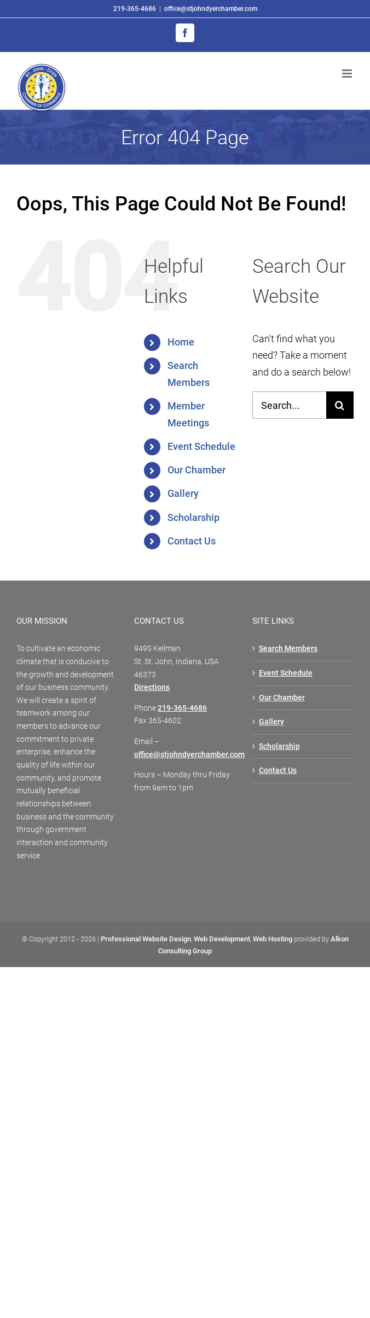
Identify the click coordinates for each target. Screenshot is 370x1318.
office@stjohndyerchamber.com (210, 9)
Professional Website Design (146, 939)
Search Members (288, 648)
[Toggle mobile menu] (348, 73)
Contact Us (191, 541)
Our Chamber (196, 470)
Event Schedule (201, 446)
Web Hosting (272, 939)
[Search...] (289, 405)
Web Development (222, 939)
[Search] (340, 405)
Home (180, 342)
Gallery (183, 493)
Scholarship (193, 517)
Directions (152, 687)
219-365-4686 (134, 9)
